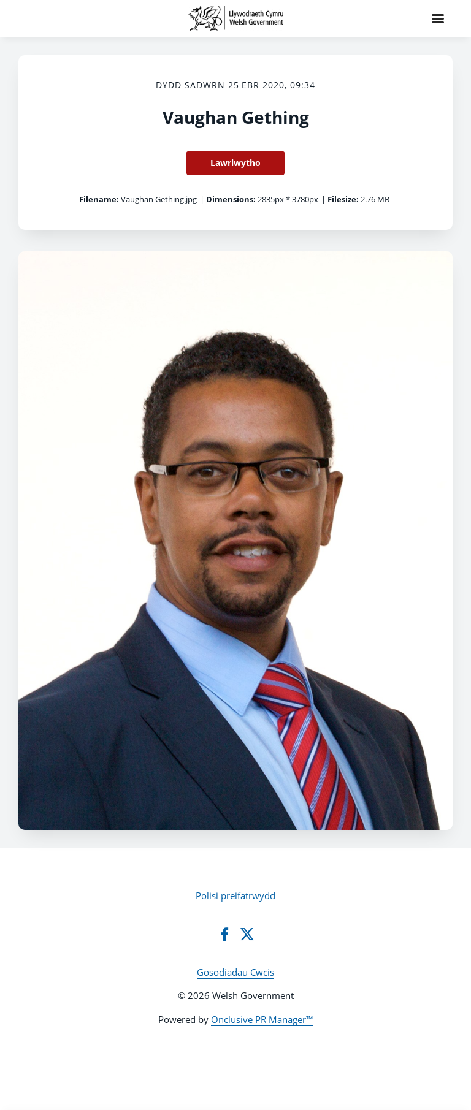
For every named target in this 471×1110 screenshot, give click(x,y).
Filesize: (343, 199)
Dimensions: (231, 199)
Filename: (99, 199)
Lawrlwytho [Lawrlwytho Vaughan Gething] (235, 163)
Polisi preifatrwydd (235, 895)
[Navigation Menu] (438, 18)
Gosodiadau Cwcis (235, 972)
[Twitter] (247, 934)
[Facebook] (224, 934)
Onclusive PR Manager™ (262, 1019)
